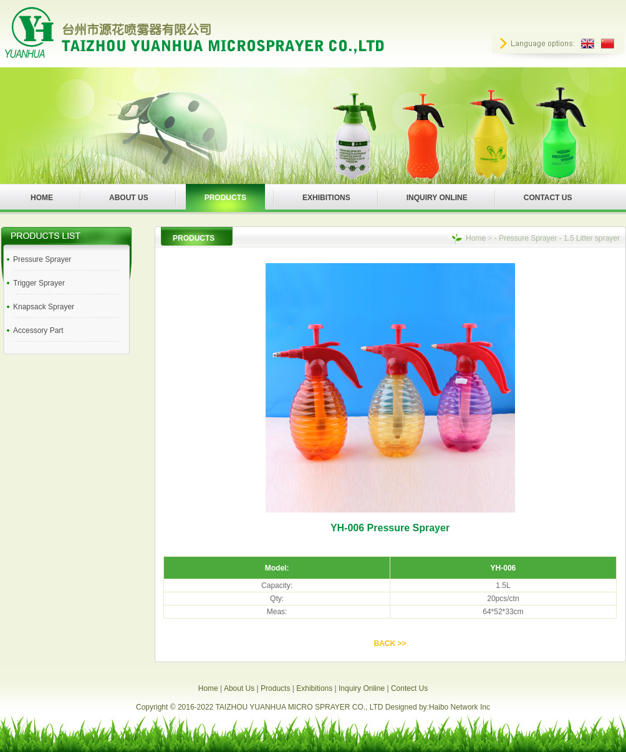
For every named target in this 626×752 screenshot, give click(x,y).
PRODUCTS (225, 197)
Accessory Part (38, 330)
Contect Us (409, 688)
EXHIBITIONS (326, 197)
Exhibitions (314, 688)
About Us (239, 688)
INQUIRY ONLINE (437, 197)
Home (476, 238)
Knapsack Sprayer (43, 306)
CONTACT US (548, 197)
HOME (42, 197)
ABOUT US (128, 197)
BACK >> (389, 643)
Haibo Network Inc (459, 707)
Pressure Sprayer (42, 259)
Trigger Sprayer (39, 283)
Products (275, 688)
